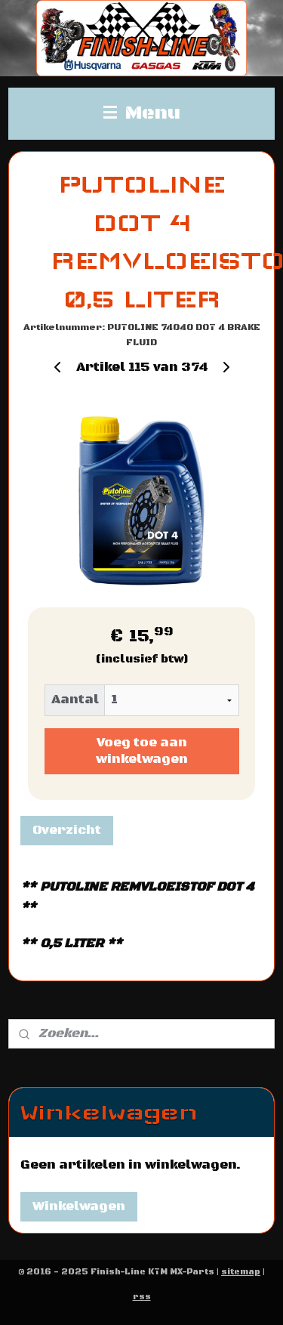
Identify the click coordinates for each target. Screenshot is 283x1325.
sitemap (240, 1272)
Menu (141, 113)
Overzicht (66, 830)
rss (142, 1297)
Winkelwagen (78, 1206)
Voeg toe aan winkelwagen (142, 751)
